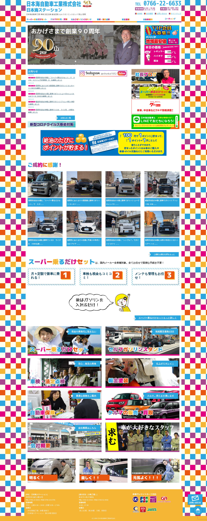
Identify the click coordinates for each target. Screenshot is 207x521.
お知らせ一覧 (64, 118)
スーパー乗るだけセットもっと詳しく (156, 318)
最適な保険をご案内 (84, 396)
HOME (139, 14)
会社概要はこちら (65, 437)
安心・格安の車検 (65, 372)
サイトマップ (176, 14)
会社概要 (149, 14)
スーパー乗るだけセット (65, 340)
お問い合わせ (162, 14)
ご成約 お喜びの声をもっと (162, 254)
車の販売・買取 (142, 404)
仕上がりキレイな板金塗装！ (142, 372)
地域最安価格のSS (162, 331)
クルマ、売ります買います (158, 396)
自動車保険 (65, 404)
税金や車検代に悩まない (82, 331)
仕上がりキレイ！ (163, 363)
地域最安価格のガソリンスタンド (142, 340)
